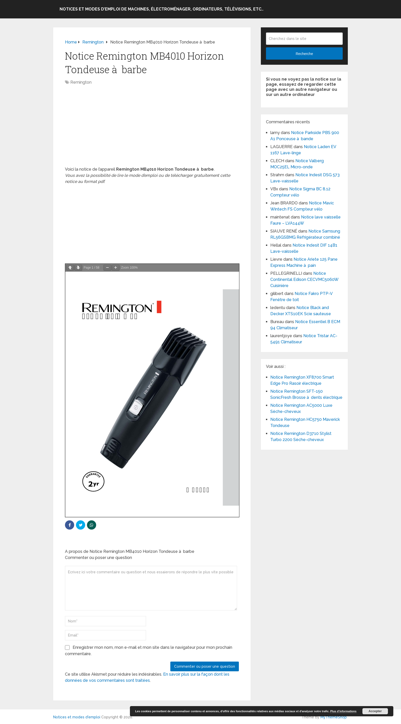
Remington (81, 82)
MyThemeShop (333, 717)
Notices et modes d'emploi (76, 717)
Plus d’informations (343, 711)
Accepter (375, 711)
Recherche (304, 54)
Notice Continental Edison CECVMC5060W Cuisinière (304, 279)
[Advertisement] (152, 128)
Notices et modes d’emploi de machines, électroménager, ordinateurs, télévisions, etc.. (161, 9)
